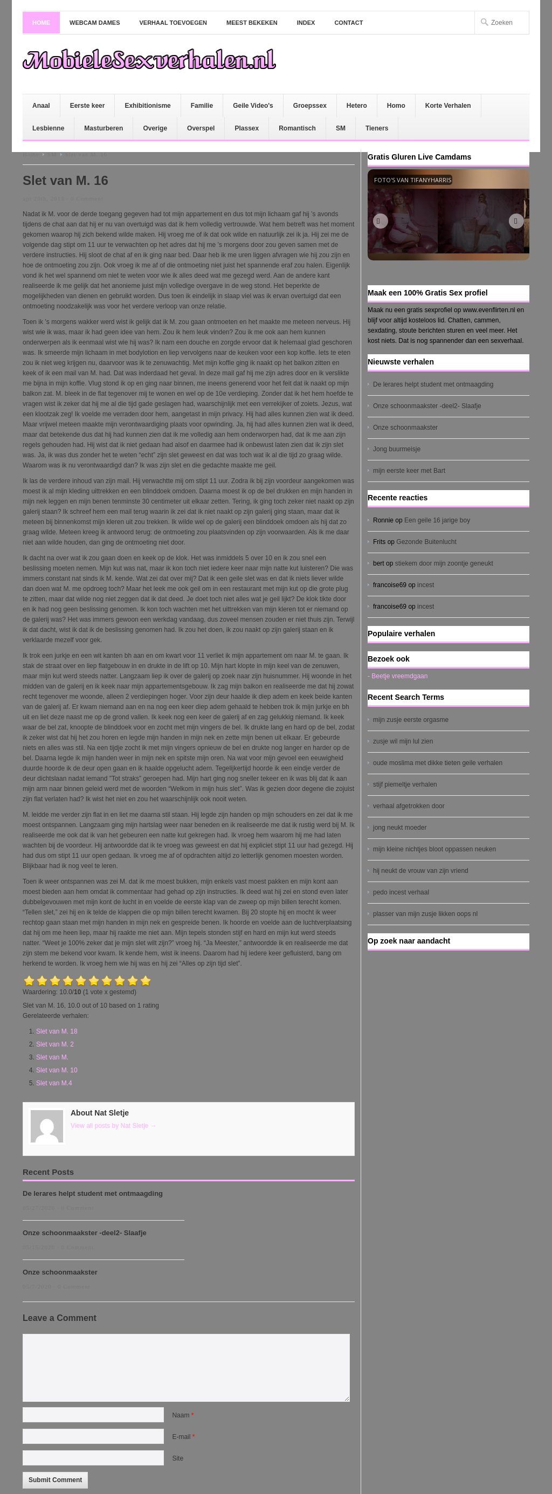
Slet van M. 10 (57, 1070)
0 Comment (87, 198)
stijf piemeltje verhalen (405, 784)
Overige (155, 128)
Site (177, 1458)
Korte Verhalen (448, 105)
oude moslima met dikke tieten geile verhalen (437, 763)
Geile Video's (253, 105)
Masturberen (103, 128)
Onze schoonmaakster (60, 1272)
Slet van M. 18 (57, 1031)
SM (341, 128)
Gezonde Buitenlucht (426, 542)
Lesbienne (48, 128)
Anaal (41, 105)
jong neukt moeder (399, 827)
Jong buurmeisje (396, 449)
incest (425, 585)
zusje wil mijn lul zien (403, 741)
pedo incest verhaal (401, 892)
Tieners (376, 128)
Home (41, 22)
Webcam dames (95, 22)
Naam (183, 1415)
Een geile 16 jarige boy (437, 520)
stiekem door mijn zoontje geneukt (444, 563)
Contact (348, 22)
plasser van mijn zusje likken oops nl (425, 914)
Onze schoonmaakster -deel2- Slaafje (85, 1233)
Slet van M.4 (54, 1083)
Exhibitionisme (147, 105)
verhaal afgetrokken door (409, 806)
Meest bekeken (252, 22)
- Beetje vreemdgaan (397, 676)
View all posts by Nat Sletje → (114, 1126)
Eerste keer (87, 105)
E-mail (183, 1437)
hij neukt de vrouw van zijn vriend (420, 871)
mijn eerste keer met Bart (409, 470)
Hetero (357, 105)
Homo (396, 105)
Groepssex (310, 105)
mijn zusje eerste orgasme (410, 720)
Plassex (246, 128)
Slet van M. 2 (55, 1044)
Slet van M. (52, 1057)
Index (306, 22)
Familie (202, 105)
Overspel (201, 128)
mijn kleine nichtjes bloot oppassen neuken (434, 849)
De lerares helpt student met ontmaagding (93, 1193)
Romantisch (297, 128)
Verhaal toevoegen (174, 22)
